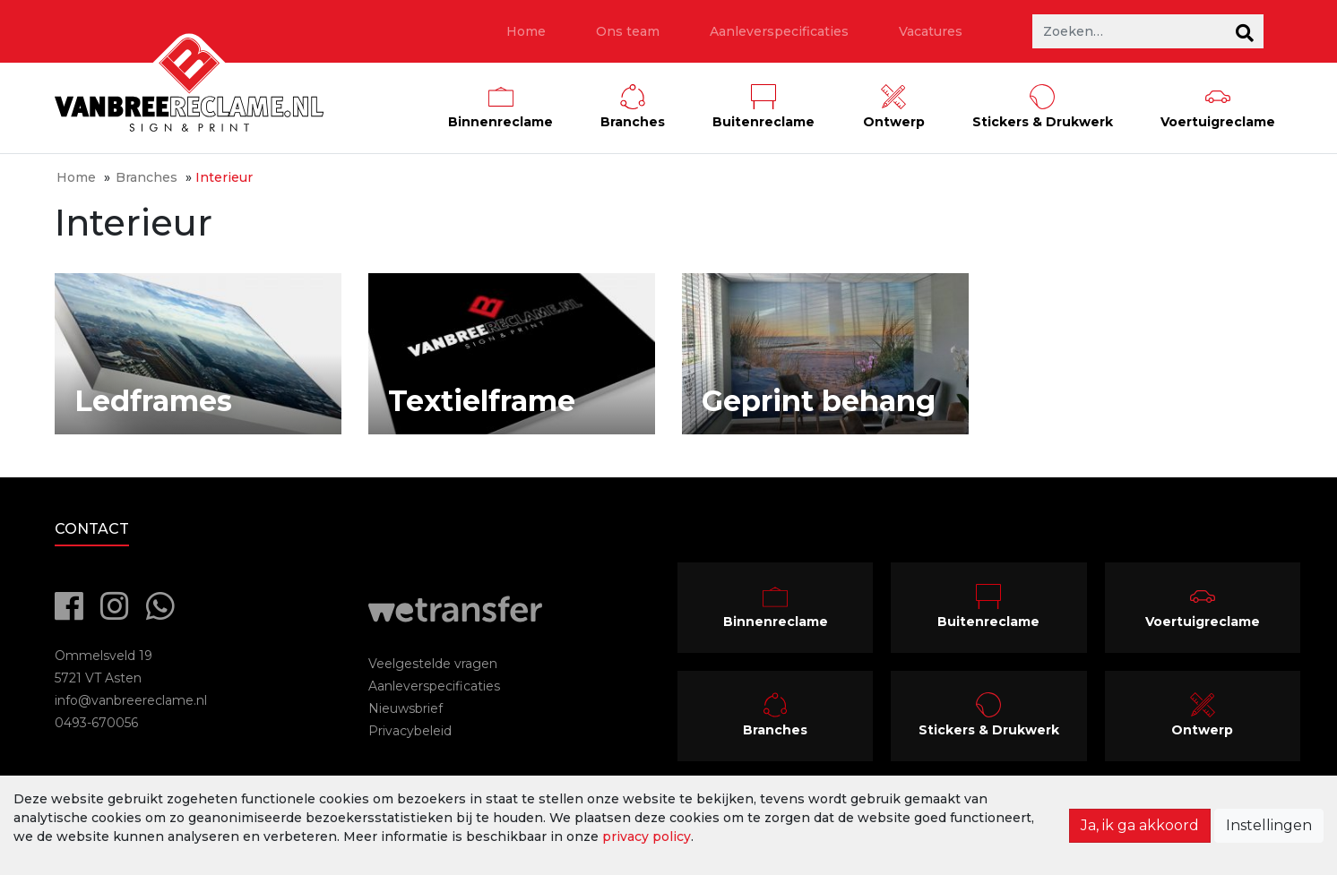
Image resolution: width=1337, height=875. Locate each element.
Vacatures (930, 31)
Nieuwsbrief (405, 708)
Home (526, 31)
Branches (146, 177)
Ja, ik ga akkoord (1140, 825)
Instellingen (1269, 825)
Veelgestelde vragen (432, 664)
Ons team (628, 31)
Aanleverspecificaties (779, 31)
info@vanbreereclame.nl (131, 700)
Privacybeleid (410, 731)
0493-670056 (96, 723)
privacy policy (646, 836)
